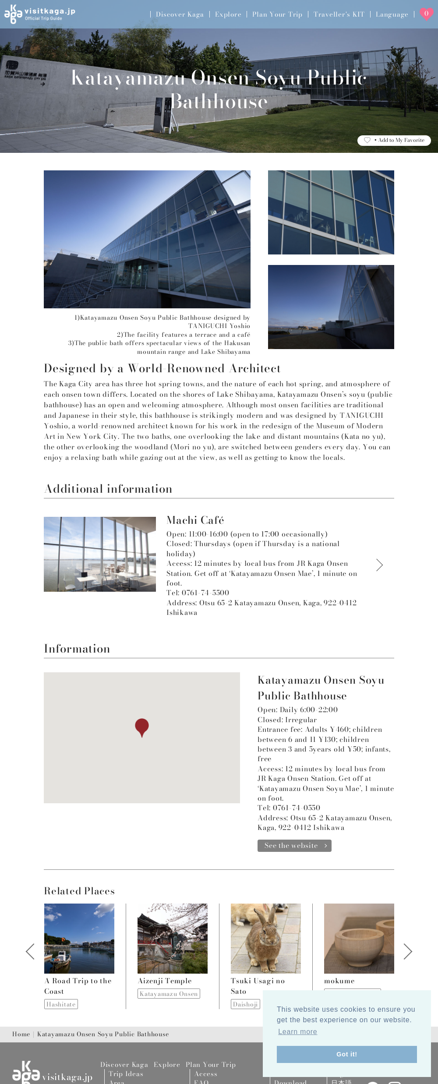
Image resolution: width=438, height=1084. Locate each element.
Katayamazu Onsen (169, 994)
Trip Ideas (126, 1074)
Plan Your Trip (277, 14)
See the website (291, 845)
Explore (228, 14)
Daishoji (245, 1004)
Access (206, 1074)
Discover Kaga (180, 14)
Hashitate (61, 1004)
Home (21, 1034)
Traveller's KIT (339, 14)
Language (392, 14)
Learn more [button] (297, 1031)
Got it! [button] (346, 1054)
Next (403, 956)
